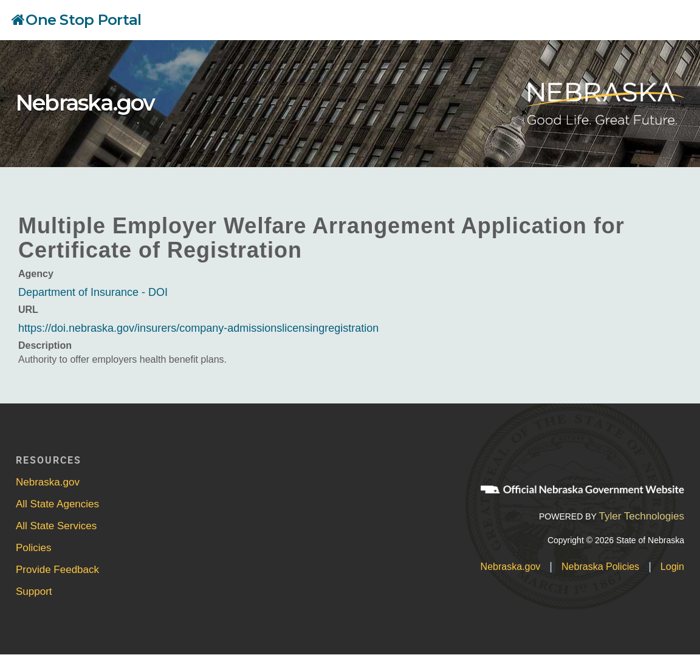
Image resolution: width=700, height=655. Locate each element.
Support (34, 591)
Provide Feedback (57, 569)
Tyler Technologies (641, 516)
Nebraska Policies (600, 566)
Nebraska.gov (85, 102)
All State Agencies (57, 504)
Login (672, 566)
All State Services (56, 526)
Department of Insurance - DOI (93, 292)
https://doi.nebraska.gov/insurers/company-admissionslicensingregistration (198, 328)
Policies (34, 548)
